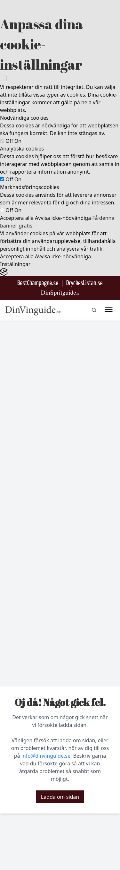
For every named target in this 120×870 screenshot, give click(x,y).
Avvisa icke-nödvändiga (63, 217)
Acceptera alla (17, 217)
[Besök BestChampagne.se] (38, 283)
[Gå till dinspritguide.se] (60, 293)
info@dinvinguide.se (45, 755)
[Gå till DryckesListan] (84, 283)
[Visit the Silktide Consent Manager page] (60, 272)
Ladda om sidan (60, 796)
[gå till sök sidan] (94, 310)
